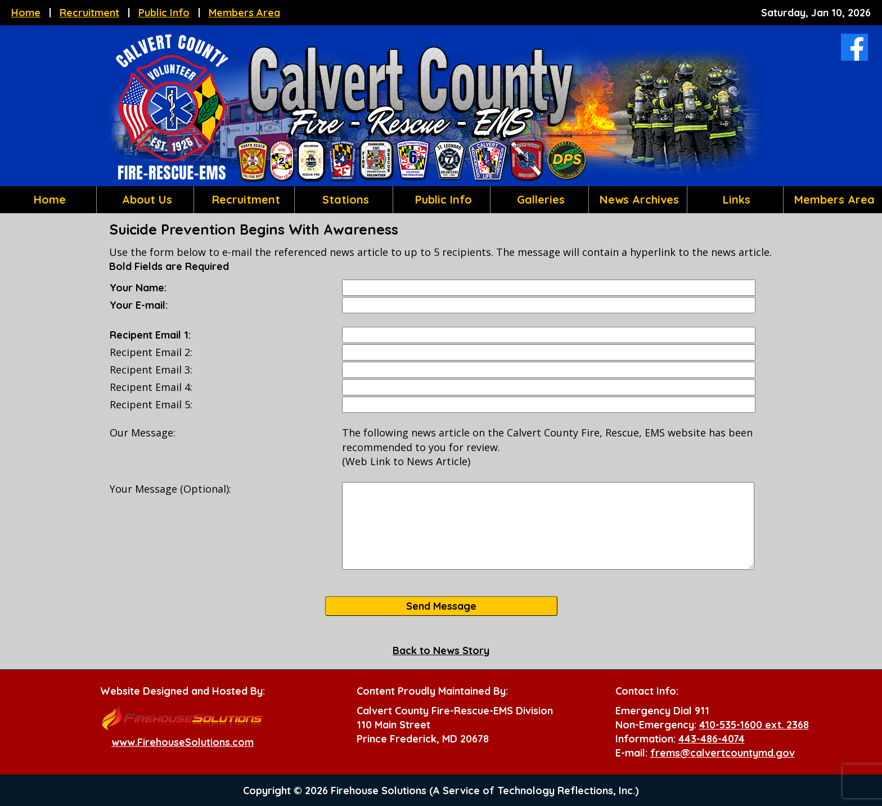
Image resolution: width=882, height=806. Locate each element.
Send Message (441, 606)
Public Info (164, 12)
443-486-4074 (711, 738)
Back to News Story (441, 650)
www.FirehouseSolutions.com (182, 742)
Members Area (244, 12)
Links (734, 199)
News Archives (637, 199)
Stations (344, 199)
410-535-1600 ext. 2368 (754, 724)
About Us (145, 199)
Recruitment (89, 12)
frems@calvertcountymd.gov (722, 752)
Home (25, 12)
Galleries (539, 199)
